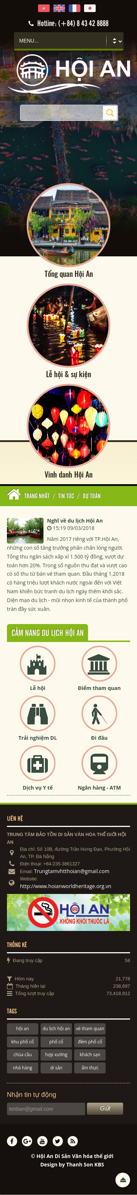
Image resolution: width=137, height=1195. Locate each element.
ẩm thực (89, 1068)
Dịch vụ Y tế (38, 787)
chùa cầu (23, 1055)
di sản (56, 1068)
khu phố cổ (22, 1042)
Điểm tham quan (99, 688)
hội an (22, 1029)
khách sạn (90, 1055)
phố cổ (56, 1042)
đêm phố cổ (90, 1042)
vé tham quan (90, 1029)
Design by (72, 1164)
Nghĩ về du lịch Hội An (75, 520)
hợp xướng (56, 1055)
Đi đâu (99, 738)
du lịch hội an (56, 1029)
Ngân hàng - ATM (99, 787)
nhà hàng (22, 1068)
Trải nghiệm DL (37, 738)
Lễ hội (37, 688)
